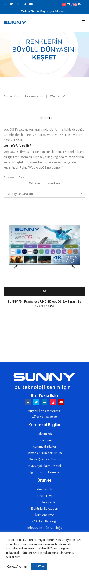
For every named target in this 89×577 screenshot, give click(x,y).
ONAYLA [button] (38, 566)
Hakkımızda (45, 434)
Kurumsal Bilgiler (44, 446)
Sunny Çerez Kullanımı (44, 459)
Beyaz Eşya (44, 495)
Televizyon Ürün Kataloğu (44, 527)
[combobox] (44, 194)
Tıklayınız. (62, 11)
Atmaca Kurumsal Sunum (44, 453)
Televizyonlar (34, 96)
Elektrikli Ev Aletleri (44, 508)
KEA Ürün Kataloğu (44, 521)
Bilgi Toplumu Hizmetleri (44, 472)
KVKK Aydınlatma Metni (44, 466)
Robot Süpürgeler (44, 502)
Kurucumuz (44, 440)
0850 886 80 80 (46, 416)
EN (77, 4)
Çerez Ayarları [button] (17, 566)
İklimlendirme (44, 515)
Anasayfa (11, 96)
